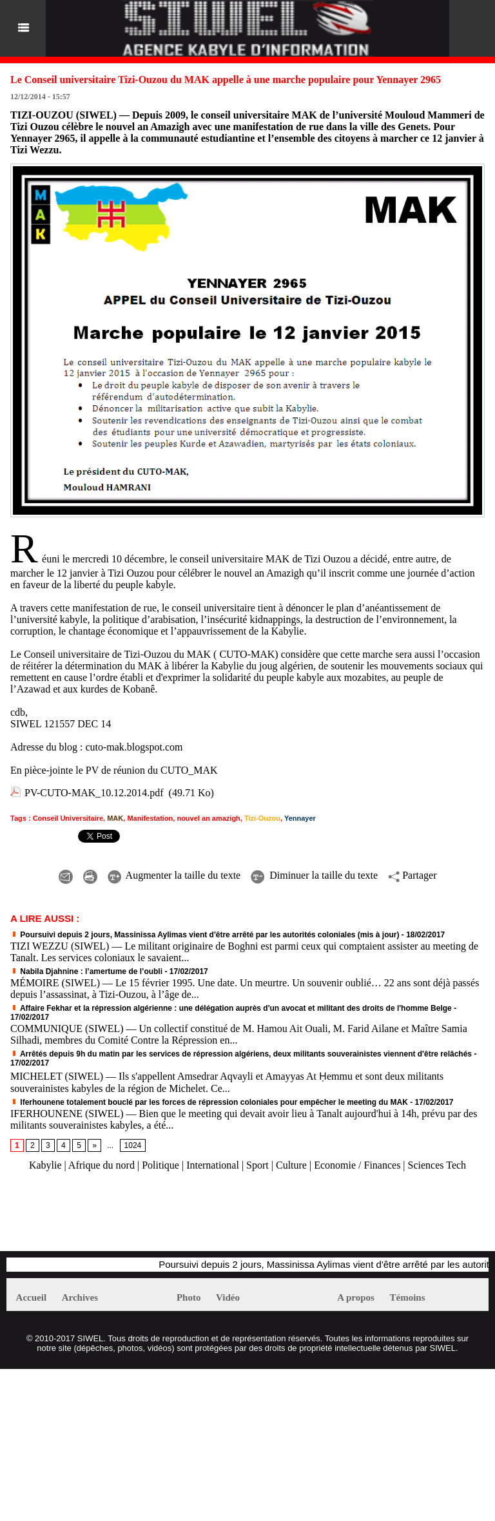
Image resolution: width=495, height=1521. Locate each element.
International (212, 1165)
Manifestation (150, 818)
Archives (80, 1297)
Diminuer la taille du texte (314, 875)
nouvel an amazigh (208, 818)
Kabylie (45, 1165)
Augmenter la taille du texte (174, 875)
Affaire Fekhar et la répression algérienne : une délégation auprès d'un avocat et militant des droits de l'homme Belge (231, 1008)
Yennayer (300, 818)
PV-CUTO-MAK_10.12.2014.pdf (94, 792)
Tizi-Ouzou (262, 818)
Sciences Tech (437, 1165)
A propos (355, 1297)
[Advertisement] (157, 1217)
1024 (133, 1145)
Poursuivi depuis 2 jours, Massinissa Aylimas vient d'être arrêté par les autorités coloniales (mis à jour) (205, 934)
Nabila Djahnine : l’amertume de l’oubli (86, 971)
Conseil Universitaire (68, 818)
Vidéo (228, 1297)
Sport (257, 1165)
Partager (412, 875)
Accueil (31, 1297)
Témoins (407, 1297)
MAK (115, 818)
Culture (291, 1165)
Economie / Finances (357, 1165)
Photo (189, 1297)
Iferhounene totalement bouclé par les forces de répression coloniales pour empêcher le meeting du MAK (209, 1102)
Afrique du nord (101, 1165)
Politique (160, 1165)
